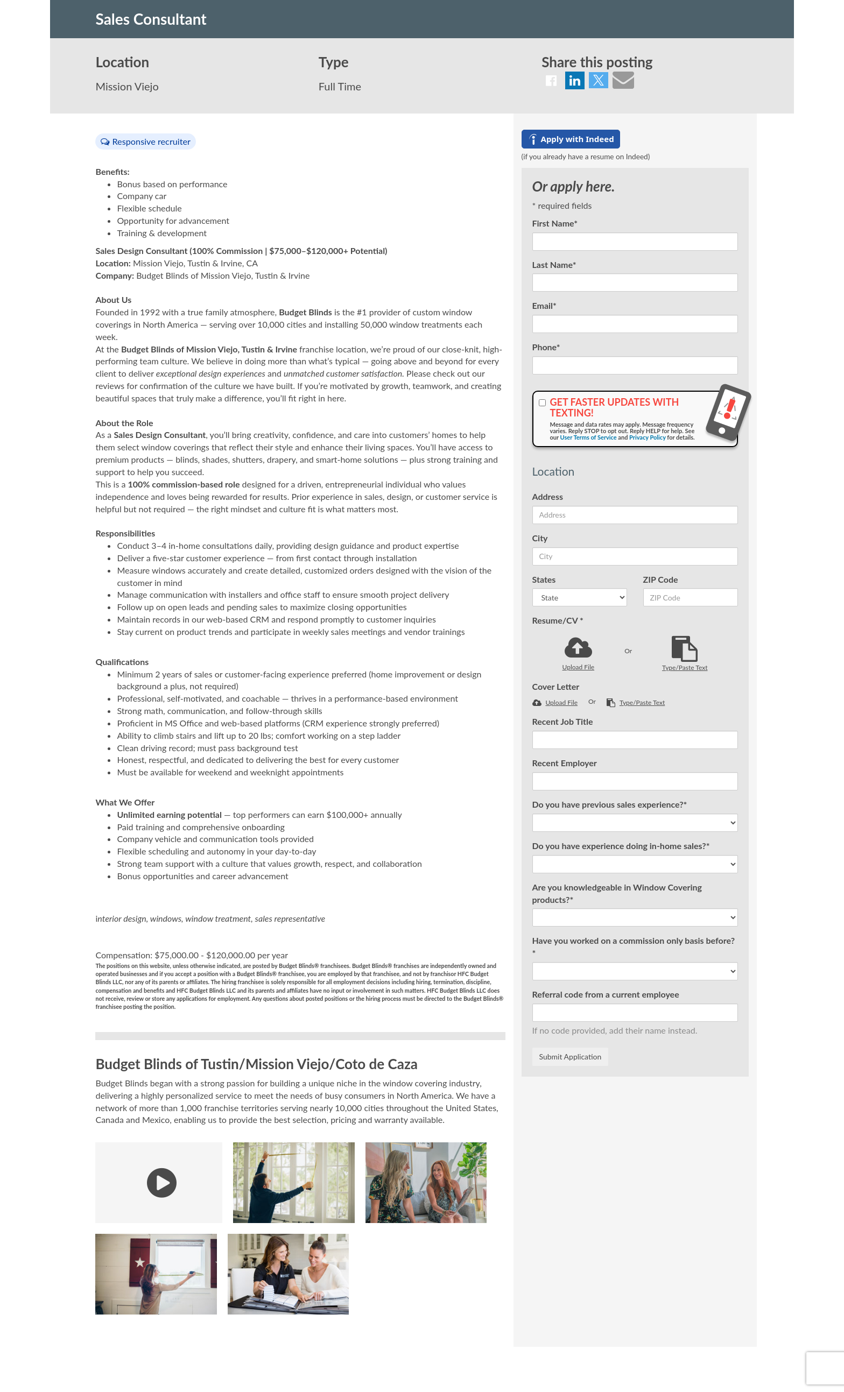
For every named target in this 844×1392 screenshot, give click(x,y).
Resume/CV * (557, 620)
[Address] (635, 515)
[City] (635, 556)
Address (547, 496)
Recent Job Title (562, 721)
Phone (546, 347)
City (540, 538)
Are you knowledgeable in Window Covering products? (617, 893)
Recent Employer (564, 763)
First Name (555, 223)
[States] (579, 597)
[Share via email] (623, 79)
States (544, 579)
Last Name (554, 264)
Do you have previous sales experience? (609, 804)
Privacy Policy (647, 437)
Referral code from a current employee (605, 994)
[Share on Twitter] (598, 80)
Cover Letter (556, 686)
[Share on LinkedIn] (575, 80)
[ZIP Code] (690, 597)
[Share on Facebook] (551, 80)
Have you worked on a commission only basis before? (633, 946)
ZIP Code (660, 579)
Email (544, 305)
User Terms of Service (588, 437)
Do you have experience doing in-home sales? (621, 845)
